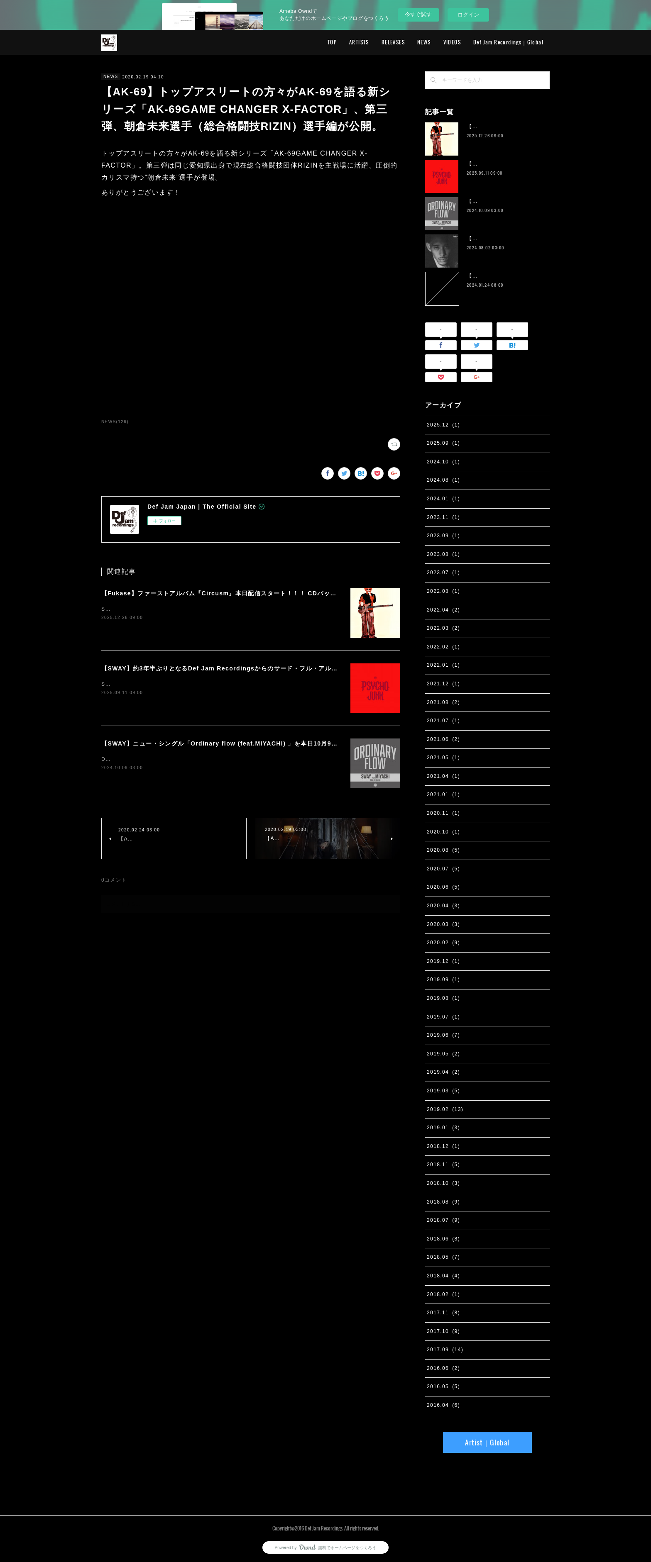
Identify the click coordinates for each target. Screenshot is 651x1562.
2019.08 (443, 998)
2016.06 (443, 1368)
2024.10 (443, 462)
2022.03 (443, 628)
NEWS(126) (115, 421)
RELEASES (393, 42)
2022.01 (443, 665)
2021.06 (443, 739)
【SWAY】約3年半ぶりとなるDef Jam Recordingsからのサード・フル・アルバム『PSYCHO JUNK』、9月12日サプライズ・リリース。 (303, 668)
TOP (332, 42)
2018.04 (443, 1276)
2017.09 (445, 1349)
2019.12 (443, 961)
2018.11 (443, 1164)
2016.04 (443, 1405)
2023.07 (443, 572)
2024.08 (443, 480)
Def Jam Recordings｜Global (508, 42)
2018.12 (443, 1146)
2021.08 (443, 702)
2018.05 (443, 1257)
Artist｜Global (487, 1442)
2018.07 (443, 1220)
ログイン (468, 15)
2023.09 (443, 536)
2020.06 (443, 887)
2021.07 (443, 721)
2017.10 (443, 1331)
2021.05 (443, 757)
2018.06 (443, 1239)
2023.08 (443, 554)
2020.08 (443, 850)
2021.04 (443, 776)
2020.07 (443, 869)
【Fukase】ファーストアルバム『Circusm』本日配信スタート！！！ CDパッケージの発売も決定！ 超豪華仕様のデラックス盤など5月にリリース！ (317, 593)
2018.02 (443, 1294)
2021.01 (443, 794)
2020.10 (443, 832)
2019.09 (443, 979)
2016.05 (443, 1386)
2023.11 (443, 517)
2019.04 (443, 1072)
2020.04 (443, 906)
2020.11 (443, 813)
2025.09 (443, 443)
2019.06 (443, 1035)
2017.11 (443, 1313)
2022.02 (443, 647)
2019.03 (443, 1091)
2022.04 (443, 610)
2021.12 (443, 684)
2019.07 (443, 1017)
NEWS (424, 42)
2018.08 (443, 1202)
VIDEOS (452, 42)
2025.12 (443, 425)
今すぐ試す (418, 14)
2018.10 (443, 1183)
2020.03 (443, 924)
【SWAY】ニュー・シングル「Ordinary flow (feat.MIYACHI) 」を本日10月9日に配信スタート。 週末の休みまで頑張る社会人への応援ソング (310, 743)
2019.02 (445, 1109)
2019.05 (443, 1054)
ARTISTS (359, 42)
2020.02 (443, 942)
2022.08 (443, 591)
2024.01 (443, 499)
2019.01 (443, 1128)
